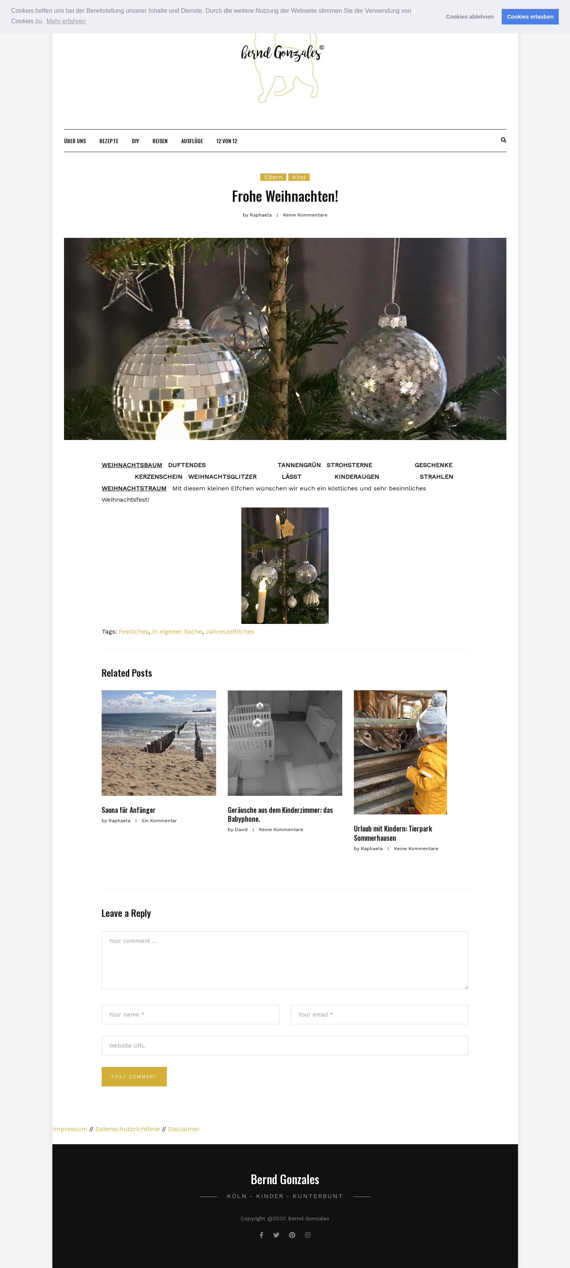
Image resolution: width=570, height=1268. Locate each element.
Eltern (273, 177)
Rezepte (108, 141)
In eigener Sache (177, 631)
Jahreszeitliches (230, 631)
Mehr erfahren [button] (66, 21)
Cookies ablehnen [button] (470, 17)
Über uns (75, 141)
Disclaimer (184, 1129)
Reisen (160, 141)
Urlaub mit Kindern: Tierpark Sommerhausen (393, 832)
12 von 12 (227, 141)
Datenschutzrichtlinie (127, 1129)
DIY (135, 141)
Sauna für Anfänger (129, 810)
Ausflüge (192, 141)
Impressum (69, 1129)
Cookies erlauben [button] (530, 17)
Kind (299, 177)
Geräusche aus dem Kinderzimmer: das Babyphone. (280, 814)
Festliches (134, 631)
